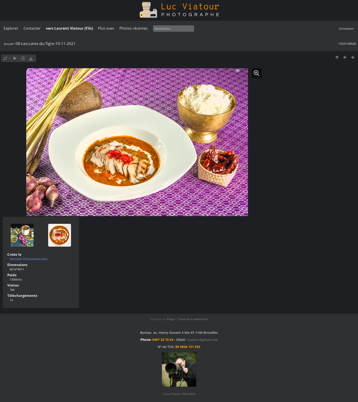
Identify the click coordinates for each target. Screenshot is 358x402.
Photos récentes (133, 28)
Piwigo (171, 319)
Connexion (346, 28)
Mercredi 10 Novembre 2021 (29, 259)
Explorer (11, 28)
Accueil (8, 44)
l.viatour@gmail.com (202, 339)
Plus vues (106, 28)
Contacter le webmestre (192, 319)
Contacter (32, 28)
